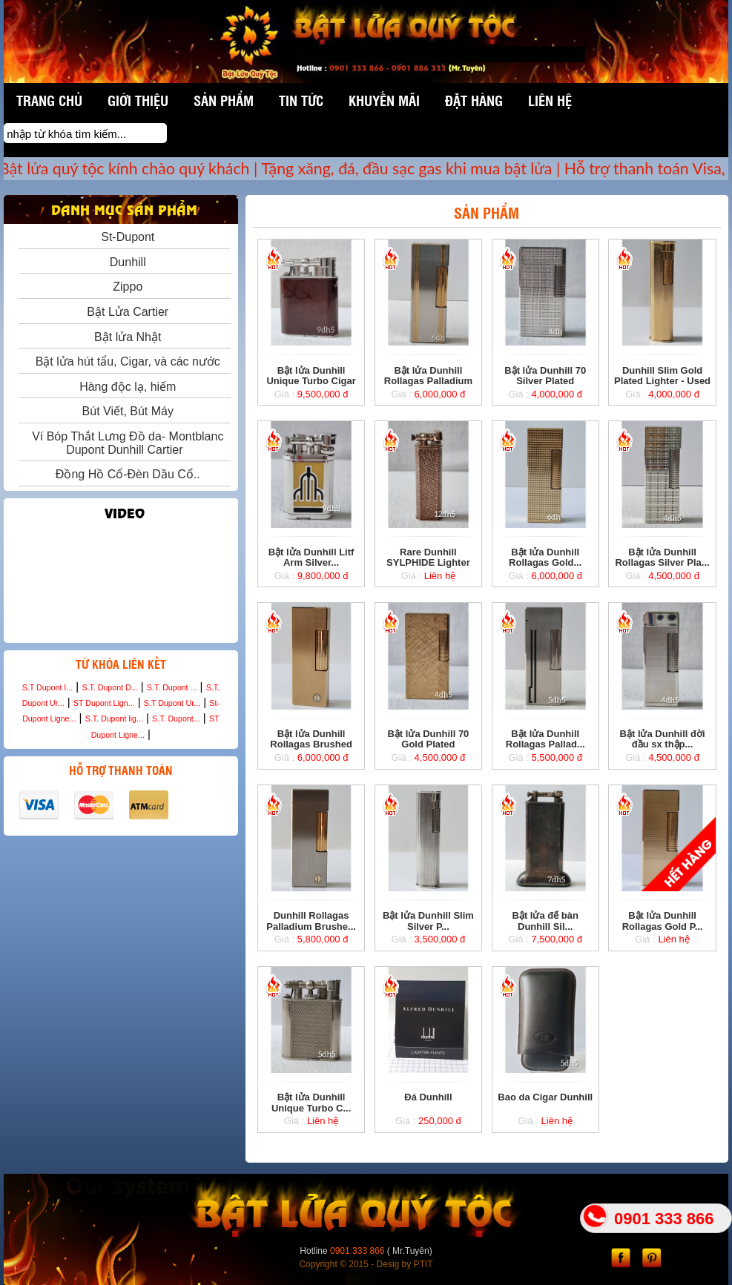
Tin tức (301, 100)
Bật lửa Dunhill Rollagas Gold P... (662, 920)
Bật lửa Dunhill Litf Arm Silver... (311, 557)
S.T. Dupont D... (109, 687)
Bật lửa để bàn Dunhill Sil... (545, 920)
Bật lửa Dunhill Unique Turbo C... (311, 1102)
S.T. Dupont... (176, 718)
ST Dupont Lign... (104, 702)
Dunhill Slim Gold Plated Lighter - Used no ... (662, 381)
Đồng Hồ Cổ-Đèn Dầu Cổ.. (124, 474)
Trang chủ (49, 100)
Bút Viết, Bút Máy (125, 411)
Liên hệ (550, 100)
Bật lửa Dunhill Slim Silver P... (428, 920)
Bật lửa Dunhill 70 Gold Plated (428, 739)
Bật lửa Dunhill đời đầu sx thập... (662, 739)
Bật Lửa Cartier (124, 311)
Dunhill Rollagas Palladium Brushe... (311, 920)
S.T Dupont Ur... (172, 702)
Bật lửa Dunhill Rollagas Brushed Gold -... (311, 744)
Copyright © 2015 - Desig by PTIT (365, 1264)
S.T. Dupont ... (172, 687)
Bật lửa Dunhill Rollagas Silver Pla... (662, 557)
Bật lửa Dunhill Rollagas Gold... (545, 557)
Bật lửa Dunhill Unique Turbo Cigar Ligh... (310, 381)
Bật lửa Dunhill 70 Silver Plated (545, 375)
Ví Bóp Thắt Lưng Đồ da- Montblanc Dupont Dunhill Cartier (124, 443)
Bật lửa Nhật (124, 337)
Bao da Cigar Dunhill (545, 1097)
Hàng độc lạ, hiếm (124, 386)
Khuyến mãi (384, 100)
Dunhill (124, 262)
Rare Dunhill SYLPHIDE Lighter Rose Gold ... (428, 562)
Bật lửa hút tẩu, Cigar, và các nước (124, 361)
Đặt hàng (474, 100)
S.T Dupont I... (47, 687)
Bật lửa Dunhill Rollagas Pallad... (545, 739)
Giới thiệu (138, 100)
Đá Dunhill (428, 1097)
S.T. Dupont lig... (114, 718)
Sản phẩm (224, 100)
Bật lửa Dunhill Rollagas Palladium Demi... (428, 381)
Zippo (124, 286)
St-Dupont (124, 237)
